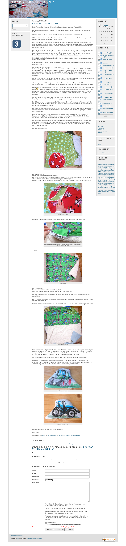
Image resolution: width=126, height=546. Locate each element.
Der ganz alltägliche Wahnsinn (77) (106, 56)
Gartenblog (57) (108, 68)
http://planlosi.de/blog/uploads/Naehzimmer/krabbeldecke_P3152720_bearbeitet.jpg (108, 183)
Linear (66, 460)
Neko (43, 435)
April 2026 (101, 128)
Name (34, 470)
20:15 (60, 435)
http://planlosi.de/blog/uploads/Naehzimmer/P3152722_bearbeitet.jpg (108, 191)
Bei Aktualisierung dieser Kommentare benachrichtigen (64, 528)
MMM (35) (108, 82)
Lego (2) (105, 63)
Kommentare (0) (67, 435)
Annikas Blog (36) (107, 53)
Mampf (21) (107, 84)
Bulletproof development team (34, 542)
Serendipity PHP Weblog (105, 153)
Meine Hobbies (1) (108, 65)
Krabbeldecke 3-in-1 (33, 2)
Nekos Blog (20, 6)
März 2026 (101, 129)
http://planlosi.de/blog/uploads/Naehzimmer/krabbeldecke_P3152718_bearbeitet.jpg (108, 166)
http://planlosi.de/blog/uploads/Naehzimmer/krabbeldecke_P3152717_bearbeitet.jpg (108, 174)
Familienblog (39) (107, 103)
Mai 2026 (100, 126)
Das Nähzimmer (51, 435)
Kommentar (35, 482)
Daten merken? (52, 526)
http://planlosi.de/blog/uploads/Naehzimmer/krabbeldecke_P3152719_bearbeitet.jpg (108, 170)
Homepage (35, 476)
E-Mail (34, 473)
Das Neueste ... (102, 131)
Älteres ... (101, 132)
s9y (18, 542)
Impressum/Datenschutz (17, 539)
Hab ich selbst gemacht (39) (105, 71)
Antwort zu (35, 479)
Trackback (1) (77, 435)
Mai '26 (106, 25)
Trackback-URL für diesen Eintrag (63, 444)
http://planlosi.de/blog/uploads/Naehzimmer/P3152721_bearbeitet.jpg (108, 187)
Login (99, 144)
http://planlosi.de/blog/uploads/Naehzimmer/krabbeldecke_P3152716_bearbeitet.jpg (108, 179)
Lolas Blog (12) (106, 106)
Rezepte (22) (108, 97)
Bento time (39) (109, 87)
